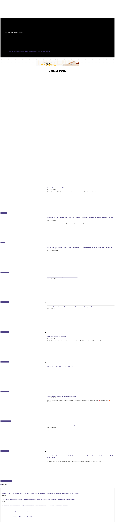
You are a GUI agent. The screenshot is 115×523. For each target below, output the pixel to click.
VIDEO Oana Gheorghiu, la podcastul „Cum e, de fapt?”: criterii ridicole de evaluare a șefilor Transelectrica (29, 511)
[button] (56, 45)
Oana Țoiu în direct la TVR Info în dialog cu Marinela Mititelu (17, 517)
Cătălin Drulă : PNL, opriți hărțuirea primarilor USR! (65, 396)
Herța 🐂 (48, 189)
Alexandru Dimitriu (6, 481)
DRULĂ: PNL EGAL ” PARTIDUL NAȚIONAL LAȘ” (64, 366)
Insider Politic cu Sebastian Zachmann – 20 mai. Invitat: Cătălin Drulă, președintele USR (78, 307)
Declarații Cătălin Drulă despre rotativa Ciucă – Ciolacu (66, 277)
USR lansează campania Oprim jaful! (60, 336)
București (3, 212)
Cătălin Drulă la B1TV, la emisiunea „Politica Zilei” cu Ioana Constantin (72, 426)
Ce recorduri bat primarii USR (57, 188)
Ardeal (3, 242)
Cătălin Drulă (5, 272)
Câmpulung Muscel (6, 421)
